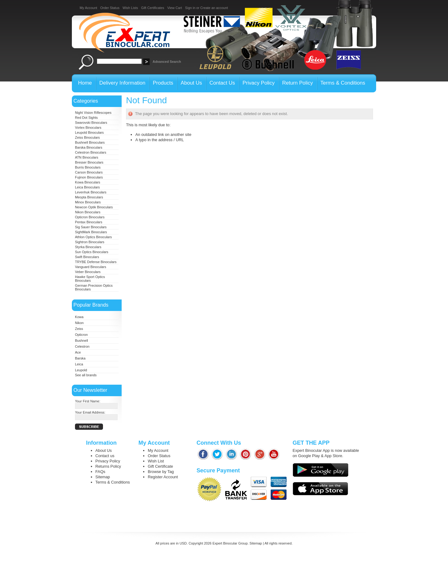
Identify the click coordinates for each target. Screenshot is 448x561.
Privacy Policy (108, 461)
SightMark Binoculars (91, 232)
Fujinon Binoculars (89, 177)
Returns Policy (108, 466)
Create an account (214, 8)
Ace (78, 352)
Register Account (163, 477)
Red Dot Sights (86, 117)
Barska (80, 358)
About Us (104, 450)
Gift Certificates (152, 8)
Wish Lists (130, 8)
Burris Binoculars (87, 167)
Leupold (81, 370)
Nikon (79, 323)
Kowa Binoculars (87, 182)
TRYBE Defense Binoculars (95, 262)
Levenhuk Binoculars (90, 192)
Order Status (109, 8)
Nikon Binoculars (87, 212)
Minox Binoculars (88, 202)
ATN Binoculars (86, 157)
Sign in (190, 8)
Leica (79, 364)
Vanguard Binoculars (90, 267)
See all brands (86, 375)
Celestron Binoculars (90, 152)
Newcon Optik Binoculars (94, 207)
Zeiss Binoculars (87, 137)
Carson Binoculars (89, 172)
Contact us (105, 455)
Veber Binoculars (87, 272)
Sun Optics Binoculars (91, 252)
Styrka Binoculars (88, 247)
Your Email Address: (90, 412)
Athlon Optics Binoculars (93, 237)
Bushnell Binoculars (90, 142)
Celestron (82, 346)
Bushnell (81, 340)
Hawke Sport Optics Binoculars (90, 278)
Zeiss (79, 329)
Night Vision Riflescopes (93, 112)
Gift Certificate (160, 466)
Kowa (79, 317)
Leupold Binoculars (89, 132)
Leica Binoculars (87, 187)
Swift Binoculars (87, 257)
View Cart (174, 8)
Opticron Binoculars (90, 217)
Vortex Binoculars (88, 127)
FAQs (100, 471)
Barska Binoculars (88, 147)
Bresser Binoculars (89, 162)
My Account (88, 8)
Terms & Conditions (113, 482)
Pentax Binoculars (88, 222)
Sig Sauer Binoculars (91, 227)
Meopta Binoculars (89, 197)
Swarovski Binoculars (91, 122)
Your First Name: (87, 401)
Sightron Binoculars (89, 242)
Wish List (156, 461)
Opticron (81, 334)
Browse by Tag (161, 471)
